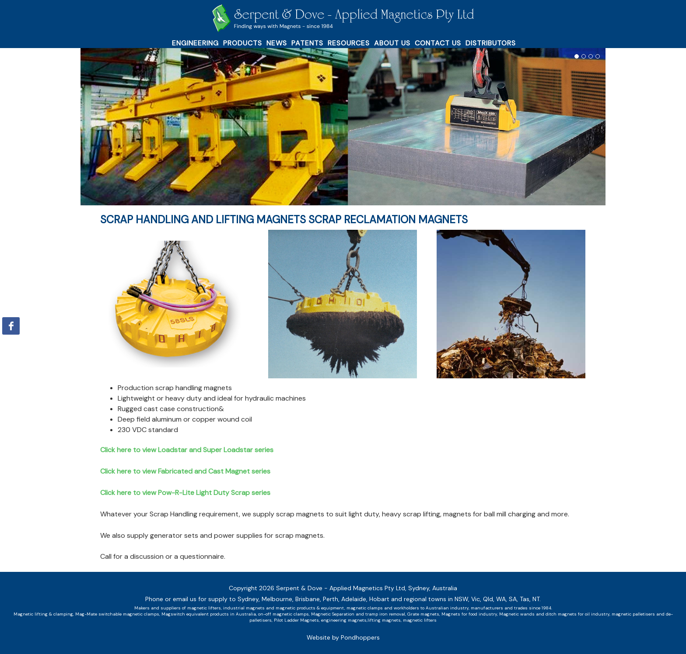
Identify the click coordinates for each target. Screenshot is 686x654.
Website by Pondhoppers (343, 637)
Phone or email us (170, 599)
